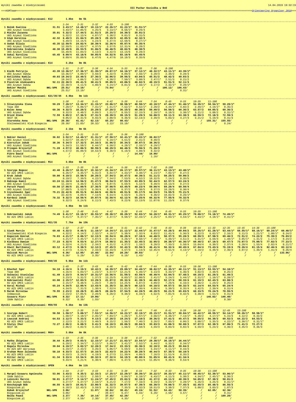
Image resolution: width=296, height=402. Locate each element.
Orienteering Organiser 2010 (272, 10)
